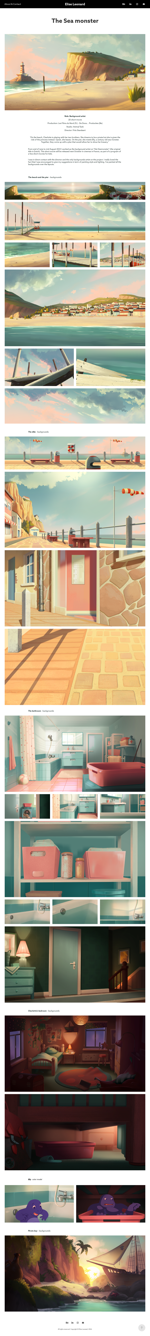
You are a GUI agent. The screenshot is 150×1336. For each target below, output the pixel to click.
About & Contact (12, 4)
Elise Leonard (75, 4)
